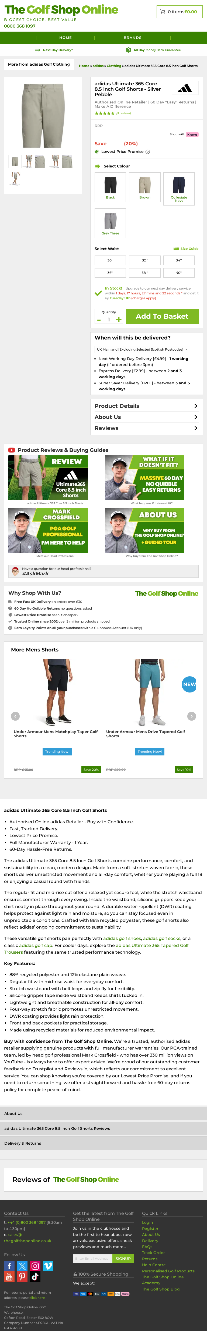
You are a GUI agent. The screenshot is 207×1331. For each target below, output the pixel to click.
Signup (123, 1258)
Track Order (153, 1252)
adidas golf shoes (122, 938)
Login (147, 1222)
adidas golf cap (35, 945)
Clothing (114, 66)
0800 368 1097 (20, 26)
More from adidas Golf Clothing (39, 64)
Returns (149, 1258)
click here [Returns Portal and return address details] (37, 1298)
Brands (133, 37)
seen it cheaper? (46, 615)
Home (65, 37)
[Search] (187, 38)
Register (150, 1228)
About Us (108, 417)
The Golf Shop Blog (161, 1289)
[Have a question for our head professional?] (103, 571)
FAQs (147, 1246)
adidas (98, 66)
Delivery (150, 1240)
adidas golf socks (161, 938)
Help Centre (154, 1264)
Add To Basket (162, 316)
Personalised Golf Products (168, 1271)
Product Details (117, 406)
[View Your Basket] (179, 12)
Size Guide (190, 249)
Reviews (107, 428)
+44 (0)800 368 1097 (27, 1222)
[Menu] (20, 38)
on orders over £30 (48, 602)
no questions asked (53, 608)
